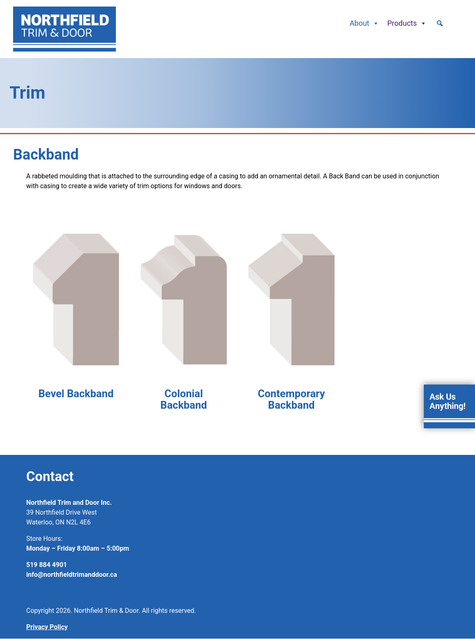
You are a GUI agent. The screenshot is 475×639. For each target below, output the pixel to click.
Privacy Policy (47, 627)
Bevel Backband (76, 393)
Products (407, 23)
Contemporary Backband (291, 399)
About (364, 23)
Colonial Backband (184, 399)
